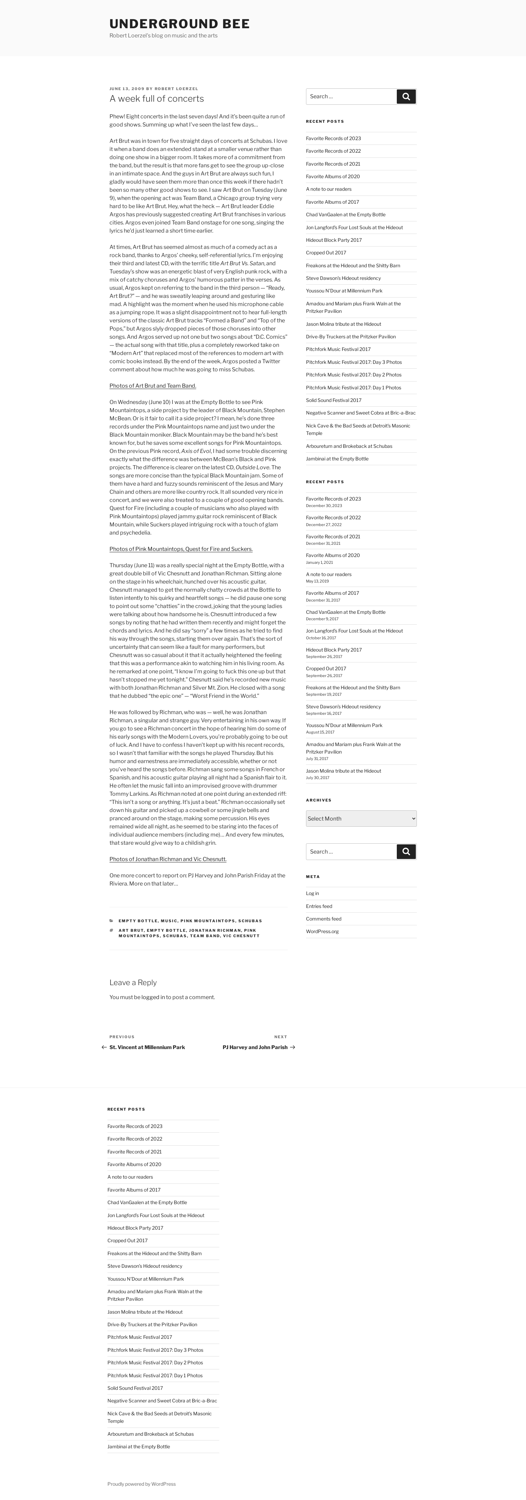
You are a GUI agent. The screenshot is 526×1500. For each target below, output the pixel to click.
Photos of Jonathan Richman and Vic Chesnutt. (167, 859)
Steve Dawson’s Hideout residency (343, 278)
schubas (250, 920)
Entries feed (319, 906)
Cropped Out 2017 (326, 252)
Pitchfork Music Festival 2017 (338, 349)
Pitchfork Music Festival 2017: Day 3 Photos (354, 362)
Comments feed (323, 919)
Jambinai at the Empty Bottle (337, 458)
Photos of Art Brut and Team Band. (152, 386)
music (169, 920)
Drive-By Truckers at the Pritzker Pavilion (351, 336)
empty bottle (138, 920)
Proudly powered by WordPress (141, 1484)
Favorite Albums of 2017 (332, 202)
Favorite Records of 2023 (333, 138)
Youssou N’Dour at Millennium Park (344, 290)
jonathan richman (215, 930)
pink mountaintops (208, 920)
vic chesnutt (241, 935)
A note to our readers (329, 189)
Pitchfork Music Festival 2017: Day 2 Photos (354, 374)
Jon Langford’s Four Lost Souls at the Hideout (354, 227)
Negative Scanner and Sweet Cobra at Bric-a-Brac (361, 413)
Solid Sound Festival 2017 (333, 400)
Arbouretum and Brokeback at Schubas (349, 446)
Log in (312, 893)
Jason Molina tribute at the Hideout (343, 324)
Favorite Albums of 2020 (333, 176)
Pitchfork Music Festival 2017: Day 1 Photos (353, 387)
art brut (131, 930)
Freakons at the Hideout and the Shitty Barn (353, 265)
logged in (153, 997)
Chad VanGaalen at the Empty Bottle (346, 214)
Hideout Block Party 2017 (334, 240)
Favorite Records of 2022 (333, 151)
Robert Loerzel (177, 88)
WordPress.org (322, 931)
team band (205, 935)
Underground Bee (180, 23)
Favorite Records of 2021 (333, 164)
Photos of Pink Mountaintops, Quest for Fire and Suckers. (181, 549)
